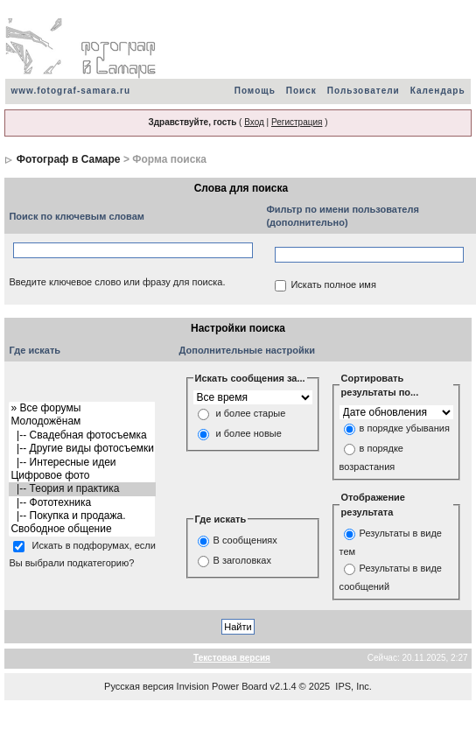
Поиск (301, 90)
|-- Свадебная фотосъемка (82, 435)
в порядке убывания (405, 428)
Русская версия (138, 686)
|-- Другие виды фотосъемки (82, 448)
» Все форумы (82, 408)
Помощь (255, 90)
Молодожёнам (82, 421)
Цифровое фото (82, 475)
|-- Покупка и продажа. (82, 516)
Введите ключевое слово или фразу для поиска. (117, 282)
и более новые (249, 434)
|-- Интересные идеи (82, 462)
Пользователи (363, 90)
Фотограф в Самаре (69, 159)
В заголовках (242, 561)
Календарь (438, 90)
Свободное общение (82, 529)
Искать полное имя (332, 284)
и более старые (251, 414)
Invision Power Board (222, 686)
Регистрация (296, 122)
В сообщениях (245, 541)
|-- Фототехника (82, 502)
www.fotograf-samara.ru (70, 90)
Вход (254, 122)
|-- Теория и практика (82, 488)
